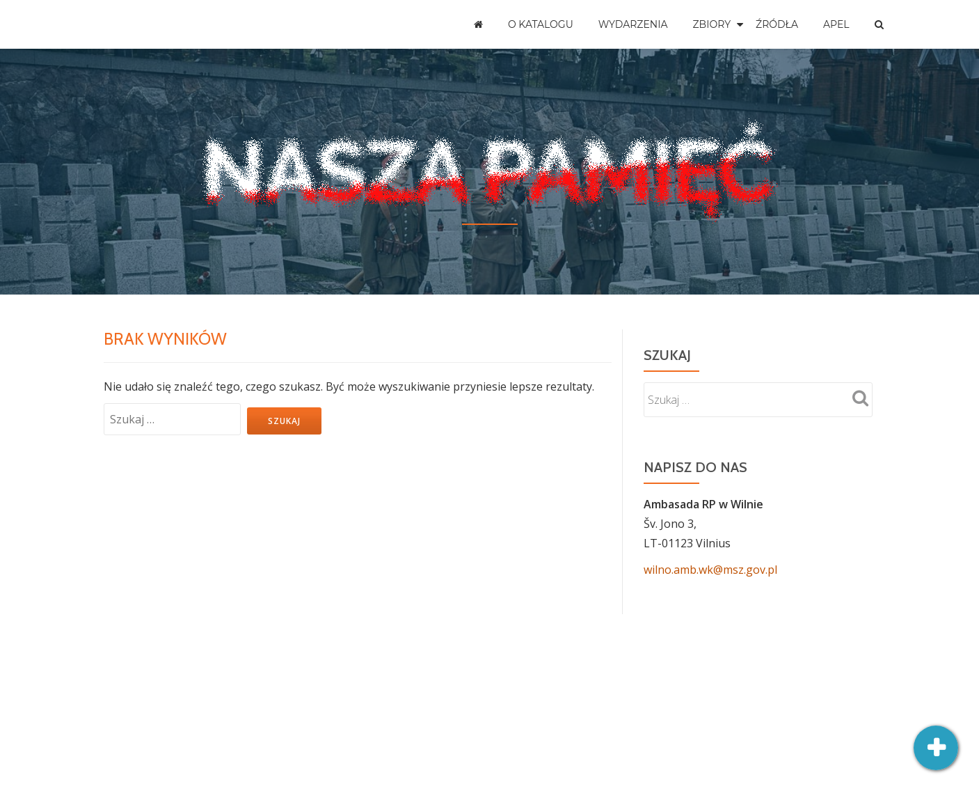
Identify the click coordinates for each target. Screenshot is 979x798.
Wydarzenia (633, 24)
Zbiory (712, 24)
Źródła (777, 24)
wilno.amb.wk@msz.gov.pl (710, 569)
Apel (836, 24)
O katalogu (540, 24)
